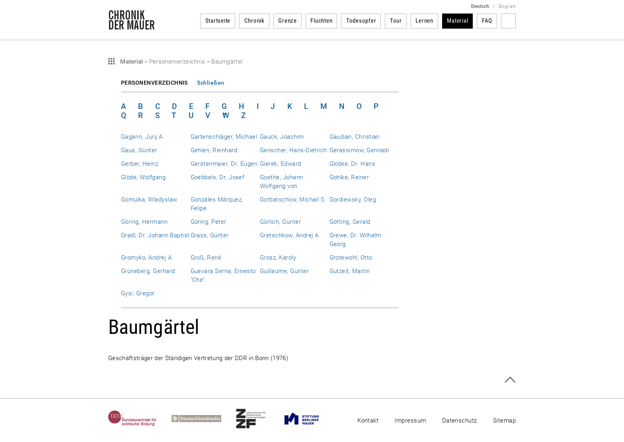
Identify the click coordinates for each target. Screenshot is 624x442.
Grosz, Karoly (278, 257)
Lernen (424, 20)
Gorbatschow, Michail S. (293, 199)
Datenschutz (459, 420)
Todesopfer (361, 20)
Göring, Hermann (144, 221)
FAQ (487, 20)
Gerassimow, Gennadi (359, 150)
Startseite (218, 20)
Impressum (410, 420)
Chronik (254, 20)
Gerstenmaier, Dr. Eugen (224, 163)
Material (457, 20)
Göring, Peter (208, 221)
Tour (396, 20)
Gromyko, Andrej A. (147, 257)
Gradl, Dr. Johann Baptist (155, 235)
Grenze (287, 20)
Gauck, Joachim (282, 136)
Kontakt (367, 420)
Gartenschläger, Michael (224, 136)
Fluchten (321, 20)
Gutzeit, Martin (350, 271)
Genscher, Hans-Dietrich (293, 150)
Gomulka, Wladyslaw (149, 199)
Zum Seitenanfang (510, 379)
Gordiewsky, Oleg (353, 199)
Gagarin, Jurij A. (142, 136)
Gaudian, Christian (355, 136)
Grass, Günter (210, 235)
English (507, 6)
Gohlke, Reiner (349, 177)
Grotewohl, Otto (351, 257)
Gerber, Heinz (139, 163)
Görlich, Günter (280, 221)
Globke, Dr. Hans (353, 163)
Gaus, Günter (139, 150)
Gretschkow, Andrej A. (290, 235)
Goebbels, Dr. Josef (218, 177)
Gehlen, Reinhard (214, 150)
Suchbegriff (508, 21)
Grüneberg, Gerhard (148, 271)
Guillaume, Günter (284, 271)
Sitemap (504, 420)
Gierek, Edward (280, 163)
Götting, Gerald (350, 221)
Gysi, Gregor (138, 293)
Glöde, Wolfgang (143, 177)
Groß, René (206, 257)
